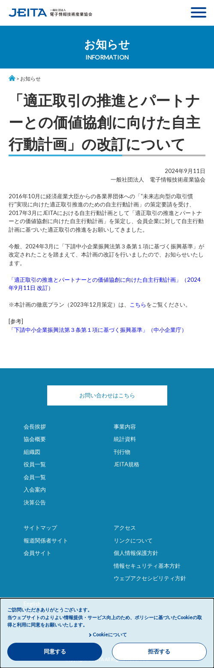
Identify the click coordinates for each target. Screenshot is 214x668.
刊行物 (122, 451)
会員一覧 (35, 477)
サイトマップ (40, 527)
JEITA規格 (126, 464)
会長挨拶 (35, 426)
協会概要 (35, 438)
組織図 (32, 451)
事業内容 (125, 426)
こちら (138, 304)
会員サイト (37, 552)
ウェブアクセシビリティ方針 (150, 578)
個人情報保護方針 (136, 552)
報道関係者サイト (46, 540)
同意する (55, 651)
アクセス (125, 527)
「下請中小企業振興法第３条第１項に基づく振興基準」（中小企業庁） (98, 329)
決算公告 (35, 502)
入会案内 (35, 489)
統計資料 (125, 438)
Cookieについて (110, 634)
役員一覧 (35, 464)
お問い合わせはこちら (107, 395)
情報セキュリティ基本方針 (147, 565)
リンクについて (133, 540)
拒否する (159, 651)
